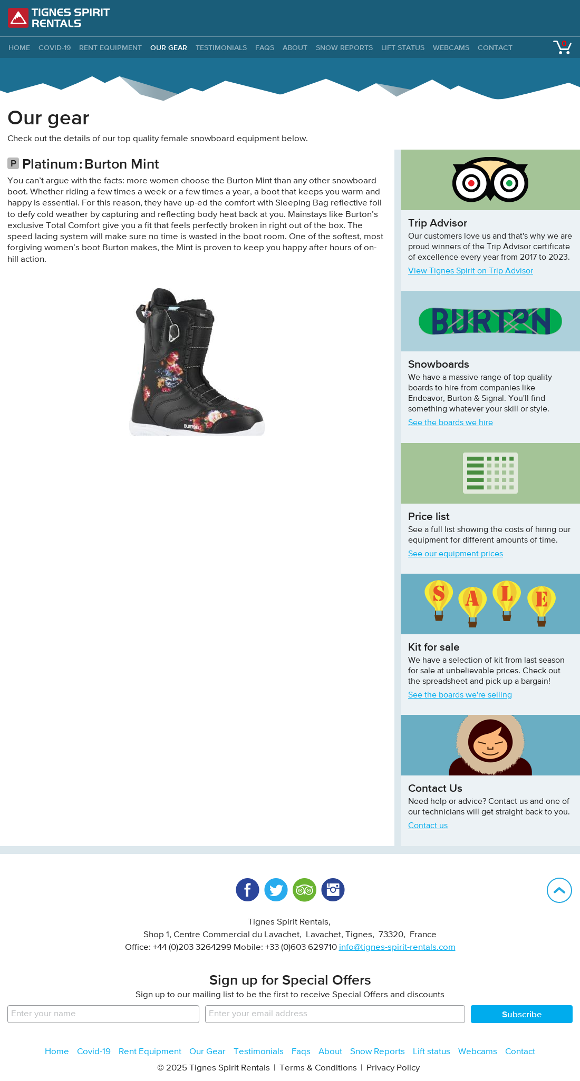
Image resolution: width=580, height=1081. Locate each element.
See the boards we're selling (460, 695)
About (295, 47)
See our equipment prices (455, 554)
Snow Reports (344, 47)
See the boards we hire (450, 423)
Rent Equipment (110, 47)
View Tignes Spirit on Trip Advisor (470, 271)
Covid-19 (54, 47)
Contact (495, 47)
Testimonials (221, 47)
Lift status (402, 47)
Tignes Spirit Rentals (59, 17)
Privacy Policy (393, 1068)
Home (57, 1051)
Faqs (264, 47)
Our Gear (168, 47)
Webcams (451, 47)
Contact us (428, 826)
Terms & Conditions (318, 1068)
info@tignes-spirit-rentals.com (397, 947)
